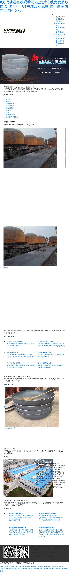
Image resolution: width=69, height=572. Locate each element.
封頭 (7, 101)
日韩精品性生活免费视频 (8, 569)
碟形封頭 (9, 106)
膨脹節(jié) (9, 115)
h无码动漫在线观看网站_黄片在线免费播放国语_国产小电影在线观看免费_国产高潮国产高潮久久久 (34, 6)
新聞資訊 (60, 32)
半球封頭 (9, 103)
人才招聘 (60, 41)
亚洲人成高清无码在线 (23, 569)
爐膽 (7, 112)
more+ (38, 492)
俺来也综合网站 (49, 569)
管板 (7, 110)
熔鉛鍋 (8, 99)
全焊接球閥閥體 (11, 117)
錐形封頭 (9, 108)
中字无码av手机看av (37, 569)
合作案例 (60, 39)
